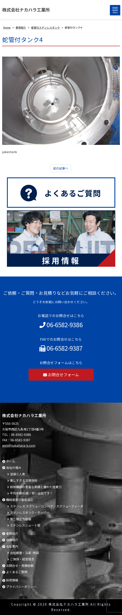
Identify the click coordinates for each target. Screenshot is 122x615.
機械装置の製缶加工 (19, 500)
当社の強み (13, 468)
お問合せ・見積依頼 (19, 566)
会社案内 (12, 546)
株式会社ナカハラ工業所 (26, 10)
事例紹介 (12, 534)
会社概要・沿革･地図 (24, 553)
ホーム (10, 461)
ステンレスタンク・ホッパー (29, 512)
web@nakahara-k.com (18, 445)
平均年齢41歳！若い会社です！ (31, 493)
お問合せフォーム (61, 374)
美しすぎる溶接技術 (23, 480)
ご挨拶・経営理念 (22, 559)
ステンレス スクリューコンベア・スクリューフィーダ (46, 506)
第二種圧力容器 (20, 519)
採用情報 (12, 580)
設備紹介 (12, 540)
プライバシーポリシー (21, 587)
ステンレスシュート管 (25, 525)
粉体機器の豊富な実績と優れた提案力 (36, 487)
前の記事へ (60, 168)
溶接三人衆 (17, 474)
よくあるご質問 (16, 572)
